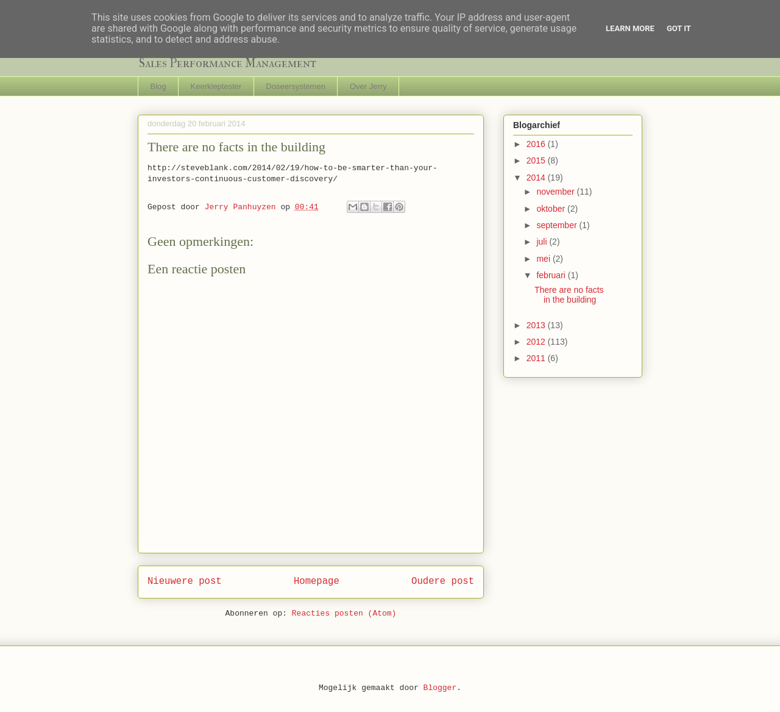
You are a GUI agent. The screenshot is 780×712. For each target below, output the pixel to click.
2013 (537, 325)
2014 (537, 177)
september (557, 225)
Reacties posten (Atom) (344, 613)
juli (542, 241)
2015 (537, 160)
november (556, 191)
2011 (537, 358)
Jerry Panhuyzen (243, 207)
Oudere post (442, 581)
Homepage (316, 581)
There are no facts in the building (569, 295)
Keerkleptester (216, 86)
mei (544, 259)
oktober (551, 209)
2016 (537, 144)
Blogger (440, 687)
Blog (158, 86)
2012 (537, 342)
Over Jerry (368, 86)
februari (551, 275)
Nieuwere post (184, 581)
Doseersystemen (295, 86)
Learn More (630, 28)
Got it (679, 28)
